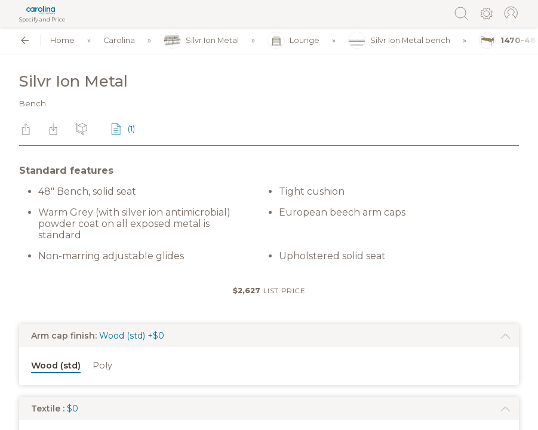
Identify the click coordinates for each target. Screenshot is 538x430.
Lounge (293, 40)
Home (62, 40)
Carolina (119, 40)
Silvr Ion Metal (201, 40)
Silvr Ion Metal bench (399, 40)
